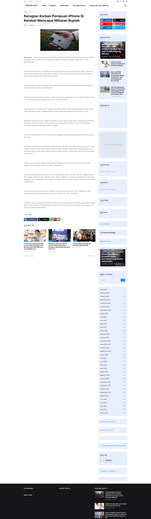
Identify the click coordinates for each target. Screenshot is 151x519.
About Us (31, 1)
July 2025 (112, 317)
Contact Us (38, 1)
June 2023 (112, 403)
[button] (125, 5)
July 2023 (112, 399)
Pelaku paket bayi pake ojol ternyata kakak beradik (82, 244)
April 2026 (112, 290)
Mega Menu (64, 5)
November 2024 (112, 344)
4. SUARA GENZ (105, 224)
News (31, 12)
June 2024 (112, 361)
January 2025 (112, 337)
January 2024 (112, 379)
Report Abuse (106, 241)
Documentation (79, 5)
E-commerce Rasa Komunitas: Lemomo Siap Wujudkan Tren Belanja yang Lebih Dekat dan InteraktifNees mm (34, 246)
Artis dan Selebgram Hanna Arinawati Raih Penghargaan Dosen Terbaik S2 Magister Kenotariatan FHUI (118, 90)
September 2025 (112, 310)
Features (52, 5)
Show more (109, 462)
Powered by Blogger (107, 232)
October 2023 (112, 389)
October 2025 (112, 307)
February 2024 (112, 375)
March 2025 (112, 331)
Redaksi (109, 460)
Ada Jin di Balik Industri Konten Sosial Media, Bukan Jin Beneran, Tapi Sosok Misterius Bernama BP (117, 76)
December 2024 (112, 341)
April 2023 (112, 409)
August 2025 (112, 314)
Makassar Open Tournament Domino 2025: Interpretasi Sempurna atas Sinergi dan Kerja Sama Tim (59, 246)
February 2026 (112, 293)
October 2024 (112, 348)
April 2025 (112, 327)
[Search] (111, 280)
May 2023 (112, 406)
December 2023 (112, 382)
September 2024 (112, 351)
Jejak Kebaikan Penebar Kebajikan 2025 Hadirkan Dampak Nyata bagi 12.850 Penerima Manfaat (114, 494)
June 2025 (112, 320)
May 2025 (112, 324)
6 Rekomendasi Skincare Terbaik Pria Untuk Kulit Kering (118, 63)
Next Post (91, 256)
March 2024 (112, 372)
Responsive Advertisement (112, 144)
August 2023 (112, 396)
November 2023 (112, 385)
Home (25, 1)
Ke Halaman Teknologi (108, 421)
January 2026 (112, 296)
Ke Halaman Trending (107, 471)
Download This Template (99, 5)
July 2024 (112, 358)
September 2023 (112, 392)
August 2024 (112, 355)
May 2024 (112, 365)
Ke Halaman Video (106, 430)
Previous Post (29, 256)
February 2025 (112, 334)
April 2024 (112, 368)
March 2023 (112, 413)
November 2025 (112, 303)
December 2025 (112, 300)
